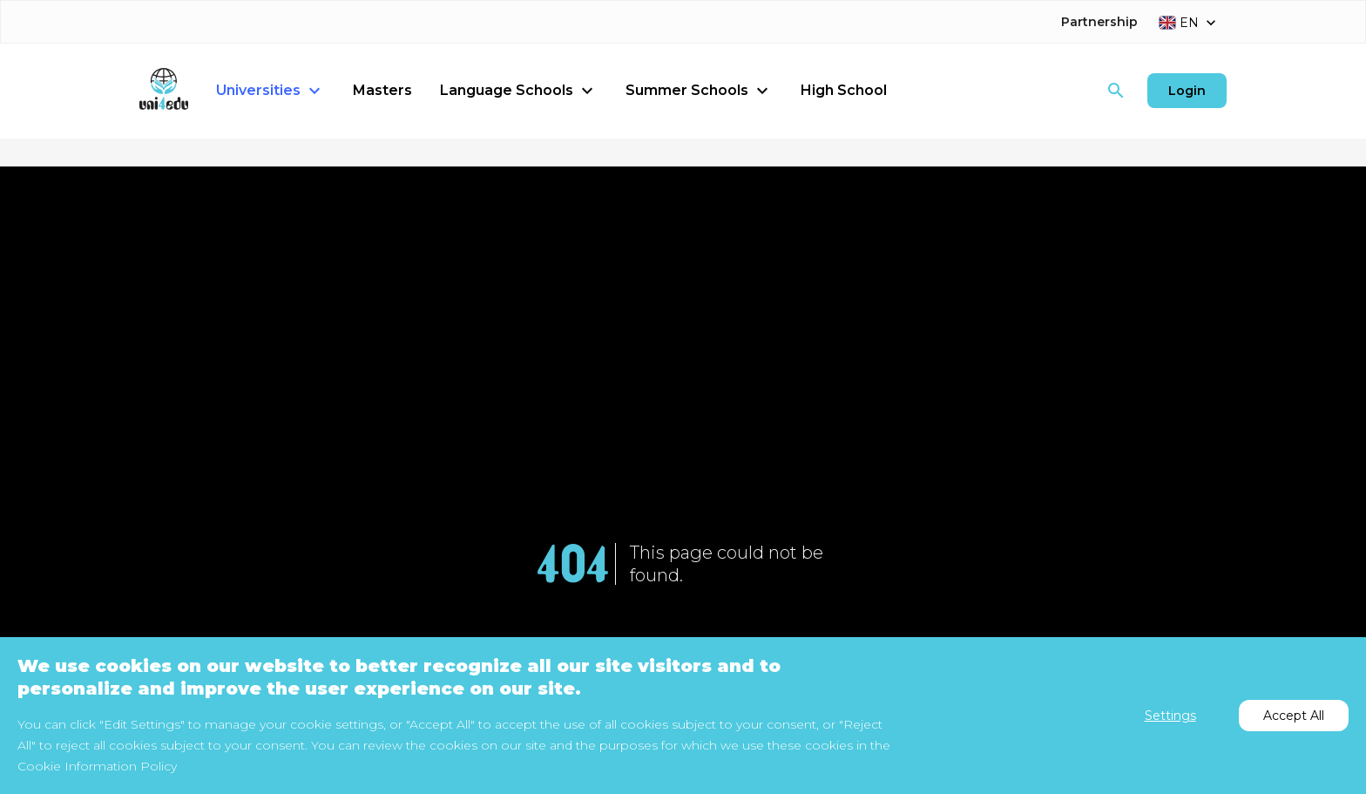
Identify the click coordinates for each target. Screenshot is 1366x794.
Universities (270, 90)
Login (1187, 90)
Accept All (1293, 715)
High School (844, 90)
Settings (1170, 715)
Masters (382, 90)
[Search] (1116, 90)
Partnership (1099, 22)
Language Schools (519, 90)
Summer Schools (699, 90)
